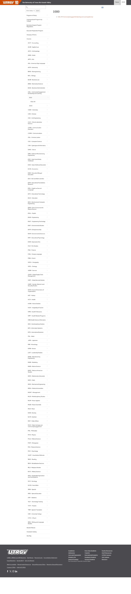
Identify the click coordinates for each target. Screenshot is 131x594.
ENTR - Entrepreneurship (34, 238)
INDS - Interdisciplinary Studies (36, 337)
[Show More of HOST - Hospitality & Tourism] (46, 318)
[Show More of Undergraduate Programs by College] (46, 19)
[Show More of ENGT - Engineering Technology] (46, 229)
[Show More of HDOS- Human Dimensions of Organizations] (46, 300)
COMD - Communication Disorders (34, 132)
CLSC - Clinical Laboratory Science (35, 127)
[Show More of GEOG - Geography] (46, 272)
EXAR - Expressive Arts (34, 252)
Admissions (71, 569)
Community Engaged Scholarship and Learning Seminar (76, 17)
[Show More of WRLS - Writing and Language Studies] (46, 538)
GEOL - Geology (32, 277)
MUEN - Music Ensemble (34, 421)
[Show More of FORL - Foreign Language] (46, 264)
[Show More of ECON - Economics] (46, 176)
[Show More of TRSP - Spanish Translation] (46, 526)
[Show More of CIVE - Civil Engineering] (46, 122)
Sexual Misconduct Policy (39, 581)
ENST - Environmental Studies (36, 234)
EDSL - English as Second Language (35, 196)
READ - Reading (32, 476)
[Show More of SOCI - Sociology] (46, 497)
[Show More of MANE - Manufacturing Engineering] (46, 370)
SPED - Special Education (34, 510)
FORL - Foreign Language (35, 264)
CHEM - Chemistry (33, 114)
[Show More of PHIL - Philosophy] (46, 447)
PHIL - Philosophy (32, 447)
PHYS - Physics (32, 451)
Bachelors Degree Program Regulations (34, 25)
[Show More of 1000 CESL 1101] (46, 102)
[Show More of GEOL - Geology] (46, 276)
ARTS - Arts (31, 59)
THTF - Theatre (32, 522)
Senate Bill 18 (20, 577)
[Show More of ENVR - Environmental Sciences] (46, 242)
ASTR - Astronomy (33, 69)
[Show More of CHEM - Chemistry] (46, 114)
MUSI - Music (31, 425)
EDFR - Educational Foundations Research (34, 190)
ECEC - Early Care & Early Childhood (34, 166)
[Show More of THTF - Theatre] (46, 522)
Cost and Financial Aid (74, 571)
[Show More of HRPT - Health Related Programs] (46, 326)
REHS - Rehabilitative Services (36, 480)
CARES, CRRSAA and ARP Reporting (16, 574)
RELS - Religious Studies (34, 484)
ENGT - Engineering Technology (33, 229)
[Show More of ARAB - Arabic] (46, 55)
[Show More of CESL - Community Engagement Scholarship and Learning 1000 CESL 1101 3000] (46, 95)
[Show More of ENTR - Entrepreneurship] (46, 238)
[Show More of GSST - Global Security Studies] (46, 290)
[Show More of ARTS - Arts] (46, 59)
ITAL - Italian (31, 350)
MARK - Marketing (33, 376)
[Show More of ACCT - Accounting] (46, 43)
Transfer (87, 569)
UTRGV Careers (106, 571)
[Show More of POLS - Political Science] (46, 455)
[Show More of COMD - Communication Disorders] (46, 132)
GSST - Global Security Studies (36, 290)
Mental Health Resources (24, 581)
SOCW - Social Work (33, 502)
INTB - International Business (35, 345)
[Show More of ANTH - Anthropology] (46, 51)
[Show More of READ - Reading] (46, 475)
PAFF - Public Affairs (33, 437)
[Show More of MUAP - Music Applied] (46, 417)
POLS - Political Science (34, 455)
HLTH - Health (31, 310)
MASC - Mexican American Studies (35, 384)
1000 (30, 102)
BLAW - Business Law (33, 81)
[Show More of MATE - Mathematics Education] (46, 389)
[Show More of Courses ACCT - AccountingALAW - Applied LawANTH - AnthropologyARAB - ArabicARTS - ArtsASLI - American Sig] (46, 38)
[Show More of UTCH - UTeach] (46, 534)
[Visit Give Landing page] (123, 2)
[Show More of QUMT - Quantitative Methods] (46, 471)
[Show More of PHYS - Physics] (46, 451)
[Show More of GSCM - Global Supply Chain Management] (46, 285)
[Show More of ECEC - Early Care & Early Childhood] (46, 165)
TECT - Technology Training (35, 518)
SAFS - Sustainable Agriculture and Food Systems (36, 492)
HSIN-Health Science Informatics (33, 332)
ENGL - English (32, 221)
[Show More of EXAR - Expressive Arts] (46, 252)
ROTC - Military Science (34, 488)
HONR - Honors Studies (34, 314)
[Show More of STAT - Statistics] (46, 514)
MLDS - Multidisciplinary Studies (34, 412)
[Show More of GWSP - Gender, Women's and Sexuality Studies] (46, 294)
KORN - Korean (32, 362)
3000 (30, 110)
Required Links (39, 574)
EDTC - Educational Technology (36, 201)
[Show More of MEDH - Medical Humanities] (46, 403)
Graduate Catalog (32, 548)
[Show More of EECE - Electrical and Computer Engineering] (46, 209)
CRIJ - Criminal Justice (34, 142)
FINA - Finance (32, 260)
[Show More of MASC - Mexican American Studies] (46, 384)
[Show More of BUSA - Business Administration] (46, 89)
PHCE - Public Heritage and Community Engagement (35, 442)
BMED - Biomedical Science (35, 85)
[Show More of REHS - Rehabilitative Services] (46, 479)
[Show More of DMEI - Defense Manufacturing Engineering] (46, 159)
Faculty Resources (107, 567)
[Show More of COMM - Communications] (46, 137)
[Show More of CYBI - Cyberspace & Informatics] (46, 150)
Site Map (29, 552)
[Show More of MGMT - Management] (46, 407)
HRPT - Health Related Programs (34, 327)
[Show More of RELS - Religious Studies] (46, 484)
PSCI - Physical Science (34, 463)
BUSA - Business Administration (32, 90)
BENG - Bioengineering (34, 73)
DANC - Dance (32, 155)
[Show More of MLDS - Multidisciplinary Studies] (46, 411)
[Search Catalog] (35, 7)
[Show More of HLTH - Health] (46, 310)
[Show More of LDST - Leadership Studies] (46, 366)
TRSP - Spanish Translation (35, 526)
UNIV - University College (35, 530)
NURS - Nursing (32, 429)
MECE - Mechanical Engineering (33, 398)
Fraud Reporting (11, 577)
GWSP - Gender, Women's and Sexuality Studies (36, 295)
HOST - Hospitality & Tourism (35, 318)
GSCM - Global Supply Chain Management (35, 285)
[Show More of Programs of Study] (46, 15)
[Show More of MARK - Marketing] (46, 375)
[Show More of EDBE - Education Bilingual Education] (46, 180)
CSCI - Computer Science (35, 146)
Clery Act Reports (29, 577)
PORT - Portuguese (33, 459)
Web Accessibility (11, 581)
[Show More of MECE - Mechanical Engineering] (46, 397)
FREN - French (32, 268)
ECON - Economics (33, 176)
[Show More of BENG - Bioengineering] (46, 73)
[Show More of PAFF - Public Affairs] (46, 437)
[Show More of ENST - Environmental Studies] (46, 234)
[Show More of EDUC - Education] (46, 205)
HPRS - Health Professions (35, 322)
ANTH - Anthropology (33, 51)
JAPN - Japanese (33, 354)
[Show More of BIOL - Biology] (46, 77)
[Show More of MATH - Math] (46, 393)
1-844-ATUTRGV (21, 584)
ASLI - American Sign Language (33, 64)
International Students (91, 571)
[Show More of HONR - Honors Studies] (46, 314)
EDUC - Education (33, 205)
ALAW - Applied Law (33, 47)
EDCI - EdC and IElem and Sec (36, 186)
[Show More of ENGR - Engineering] (46, 224)
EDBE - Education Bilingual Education (35, 181)
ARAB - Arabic (32, 55)
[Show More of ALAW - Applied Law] (46, 47)
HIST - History (31, 306)
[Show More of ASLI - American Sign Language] (46, 63)
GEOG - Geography (33, 273)
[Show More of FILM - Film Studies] (46, 256)
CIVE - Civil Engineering (34, 122)
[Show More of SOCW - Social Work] (46, 501)
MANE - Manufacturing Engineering (34, 370)
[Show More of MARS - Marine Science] (46, 379)
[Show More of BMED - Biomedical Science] (46, 85)
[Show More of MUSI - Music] (46, 425)
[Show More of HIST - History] (46, 306)
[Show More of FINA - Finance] (46, 260)
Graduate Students (90, 573)
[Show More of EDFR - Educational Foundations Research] (46, 190)
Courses (29, 39)
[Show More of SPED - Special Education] (46, 510)
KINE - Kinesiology (32, 358)
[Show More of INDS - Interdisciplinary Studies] (46, 337)
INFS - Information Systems (35, 341)
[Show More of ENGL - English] (46, 220)
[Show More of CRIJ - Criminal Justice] (46, 141)
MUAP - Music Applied (34, 417)
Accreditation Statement (50, 574)
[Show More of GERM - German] (46, 281)
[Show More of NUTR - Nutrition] (46, 433)
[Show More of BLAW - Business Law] (46, 81)
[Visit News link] (117, 2)
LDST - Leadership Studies (35, 366)
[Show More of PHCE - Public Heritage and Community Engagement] (46, 441)
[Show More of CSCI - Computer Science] (46, 146)
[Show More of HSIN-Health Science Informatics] (46, 332)
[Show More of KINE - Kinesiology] (46, 358)
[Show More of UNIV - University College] (46, 530)
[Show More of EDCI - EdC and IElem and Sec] (46, 186)
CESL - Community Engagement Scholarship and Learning (36, 96)
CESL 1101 (32, 106)
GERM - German (32, 281)
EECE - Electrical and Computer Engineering (36, 210)
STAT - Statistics (32, 514)
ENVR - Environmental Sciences (34, 243)
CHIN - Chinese (32, 118)
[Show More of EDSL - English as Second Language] (46, 195)
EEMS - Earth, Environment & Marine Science (35, 215)
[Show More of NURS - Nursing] (46, 429)
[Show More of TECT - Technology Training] (46, 518)
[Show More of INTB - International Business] (46, 345)
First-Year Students (90, 567)
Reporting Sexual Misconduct (54, 581)
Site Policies (30, 574)
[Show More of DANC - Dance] (46, 155)
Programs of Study (32, 15)
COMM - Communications (35, 138)
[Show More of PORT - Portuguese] (46, 459)
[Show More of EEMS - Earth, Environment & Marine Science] (46, 215)
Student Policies (31, 544)
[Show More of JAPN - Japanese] (46, 353)
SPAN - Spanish (32, 506)
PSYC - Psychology (33, 467)
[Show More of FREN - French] (46, 268)
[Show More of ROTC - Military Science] (46, 488)
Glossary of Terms (31, 35)
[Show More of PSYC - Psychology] (46, 467)
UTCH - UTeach (32, 534)
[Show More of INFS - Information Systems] (46, 341)
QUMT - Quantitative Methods (36, 471)
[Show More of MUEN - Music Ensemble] (46, 421)
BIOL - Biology (32, 77)
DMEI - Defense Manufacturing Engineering (36, 160)
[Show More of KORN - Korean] (46, 362)
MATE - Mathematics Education (36, 389)
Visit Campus (105, 573)
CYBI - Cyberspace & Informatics (33, 150)
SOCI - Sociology (32, 498)
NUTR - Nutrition (32, 433)
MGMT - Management (34, 407)
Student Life (72, 573)
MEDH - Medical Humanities (35, 403)
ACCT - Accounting (33, 43)
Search (37, 10)
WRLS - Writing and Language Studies (36, 539)
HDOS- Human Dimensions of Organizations (36, 301)
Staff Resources (107, 569)
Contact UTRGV (11, 584)
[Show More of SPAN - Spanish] (46, 506)
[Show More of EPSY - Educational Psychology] (46, 248)
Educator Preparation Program (35, 30)
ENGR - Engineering (33, 225)
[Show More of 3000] (46, 110)
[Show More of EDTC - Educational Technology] (46, 201)
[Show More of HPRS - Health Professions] (46, 322)
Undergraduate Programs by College (34, 20)
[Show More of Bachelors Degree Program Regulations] (46, 25)
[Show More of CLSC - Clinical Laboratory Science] (46, 126)
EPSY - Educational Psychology (36, 248)
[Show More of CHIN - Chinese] (46, 118)
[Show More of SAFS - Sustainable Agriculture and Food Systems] (46, 492)
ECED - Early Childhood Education (34, 171)
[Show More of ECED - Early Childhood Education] (46, 170)
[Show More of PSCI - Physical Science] (46, 463)
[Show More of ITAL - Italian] (46, 349)
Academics (71, 567)
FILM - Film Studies (33, 256)
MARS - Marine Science (34, 380)
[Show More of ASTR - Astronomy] (46, 69)
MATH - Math (31, 393)
